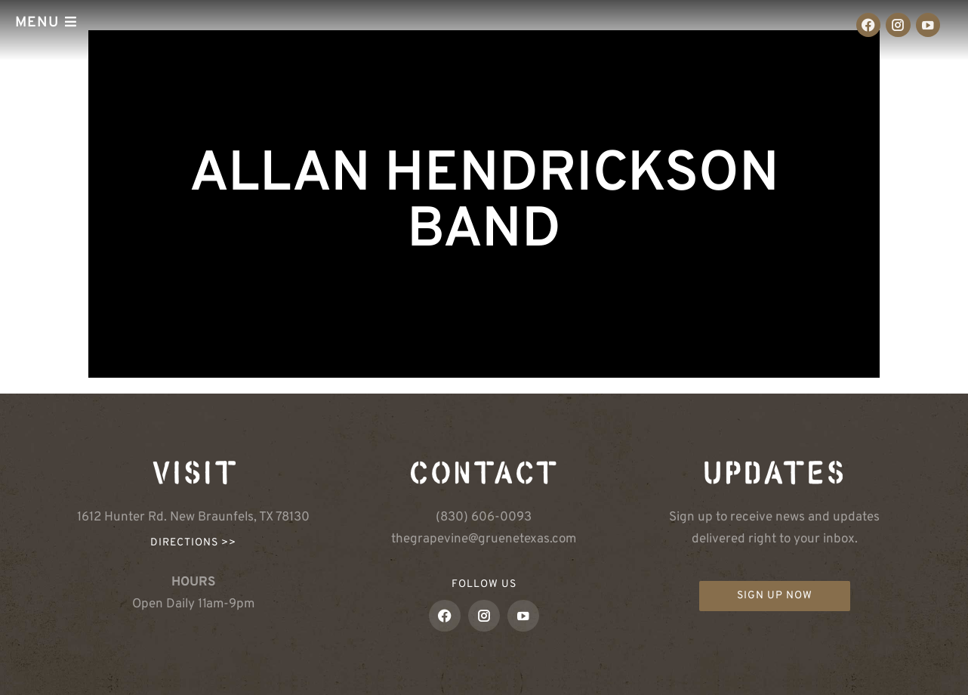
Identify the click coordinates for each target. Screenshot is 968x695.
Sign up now (774, 595)
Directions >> (193, 542)
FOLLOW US (484, 584)
